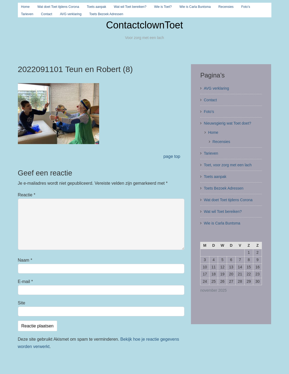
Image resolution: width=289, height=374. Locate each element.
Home (25, 7)
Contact (46, 14)
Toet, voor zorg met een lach (228, 165)
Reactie (26, 195)
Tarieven (27, 14)
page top (171, 156)
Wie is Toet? (163, 7)
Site (21, 303)
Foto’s (245, 7)
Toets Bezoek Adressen (106, 14)
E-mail (25, 281)
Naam (25, 260)
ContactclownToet (144, 25)
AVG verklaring (71, 14)
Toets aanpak (96, 7)
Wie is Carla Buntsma (194, 7)
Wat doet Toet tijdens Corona (58, 7)
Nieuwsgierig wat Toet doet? (227, 123)
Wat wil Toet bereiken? (130, 7)
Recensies (225, 7)
